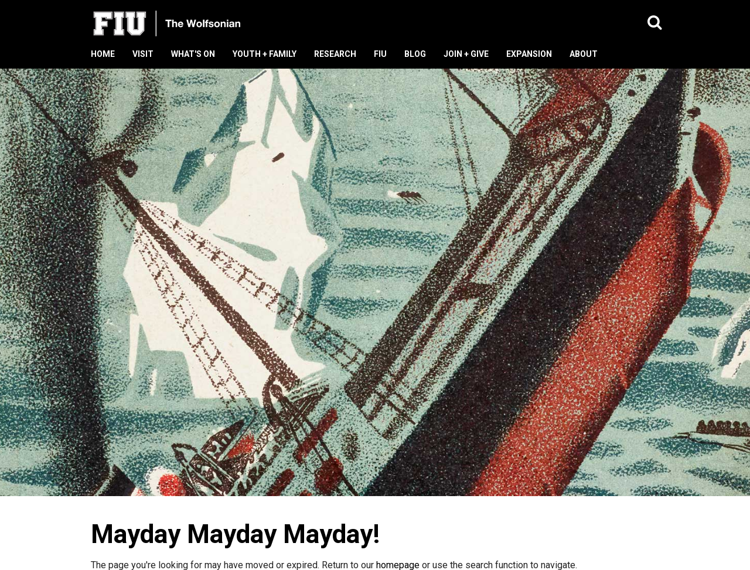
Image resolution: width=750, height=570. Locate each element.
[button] (654, 23)
